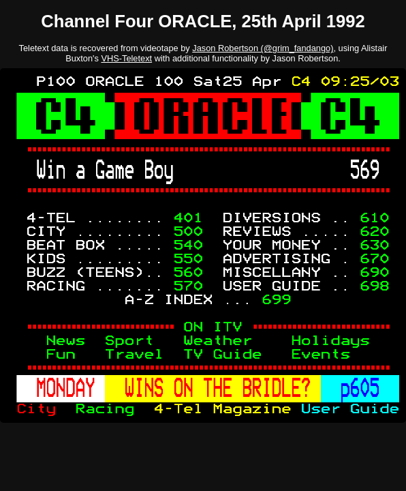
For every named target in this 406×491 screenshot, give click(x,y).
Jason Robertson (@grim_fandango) (262, 48)
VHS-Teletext (126, 58)
